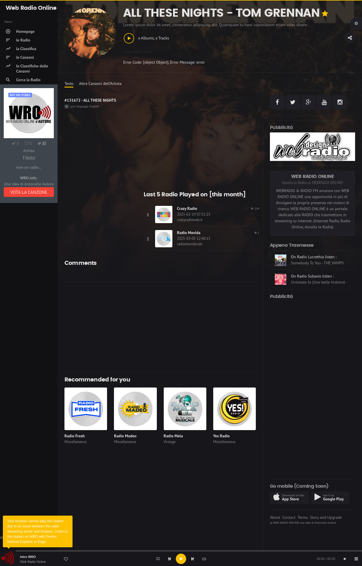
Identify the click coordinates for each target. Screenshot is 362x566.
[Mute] (344, 559)
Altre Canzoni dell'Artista (100, 83)
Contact (288, 517)
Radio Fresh (74, 435)
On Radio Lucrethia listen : (313, 256)
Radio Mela (173, 435)
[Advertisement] (160, 326)
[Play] (181, 559)
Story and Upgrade (326, 517)
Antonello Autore (325, 523)
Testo (68, 83)
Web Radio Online (33, 561)
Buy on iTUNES (20, 95)
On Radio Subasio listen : (312, 276)
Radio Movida (188, 232)
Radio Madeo (125, 435)
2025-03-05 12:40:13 (193, 238)
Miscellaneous (75, 441)
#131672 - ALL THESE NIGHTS (90, 100)
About (275, 517)
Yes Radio (221, 435)
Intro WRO (28, 557)
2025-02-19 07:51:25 (193, 214)
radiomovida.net (189, 244)
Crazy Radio (187, 208)
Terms (303, 517)
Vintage (170, 441)
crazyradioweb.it (190, 219)
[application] (181, 559)
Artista (28, 150)
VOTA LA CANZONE (28, 192)
